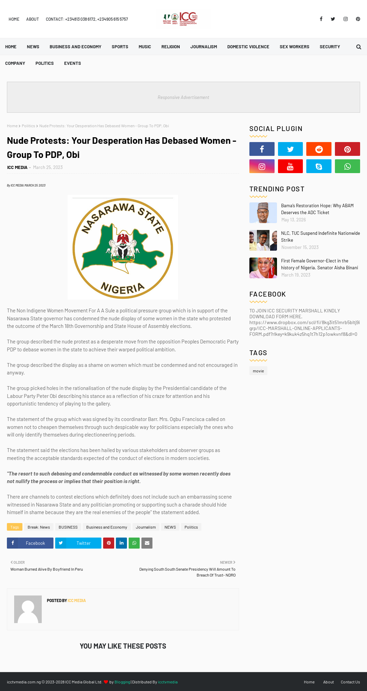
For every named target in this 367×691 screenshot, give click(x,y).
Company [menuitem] (15, 63)
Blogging (122, 681)
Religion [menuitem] (170, 46)
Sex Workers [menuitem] (294, 46)
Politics (28, 125)
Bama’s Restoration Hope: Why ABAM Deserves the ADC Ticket (317, 209)
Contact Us (350, 681)
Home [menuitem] (11, 46)
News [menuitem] (33, 46)
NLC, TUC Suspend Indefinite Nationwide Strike (320, 236)
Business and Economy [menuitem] (75, 46)
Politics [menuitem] (45, 63)
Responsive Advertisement (183, 97)
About (32, 19)
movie (258, 370)
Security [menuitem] (330, 46)
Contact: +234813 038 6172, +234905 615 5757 (87, 19)
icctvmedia (168, 681)
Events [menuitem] (72, 63)
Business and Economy (106, 526)
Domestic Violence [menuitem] (248, 46)
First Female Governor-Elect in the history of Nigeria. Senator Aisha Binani (319, 264)
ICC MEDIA (17, 167)
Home (14, 19)
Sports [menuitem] (120, 46)
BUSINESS (68, 526)
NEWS (170, 526)
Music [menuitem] (145, 46)
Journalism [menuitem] (203, 46)
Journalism (146, 526)
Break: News (39, 526)
